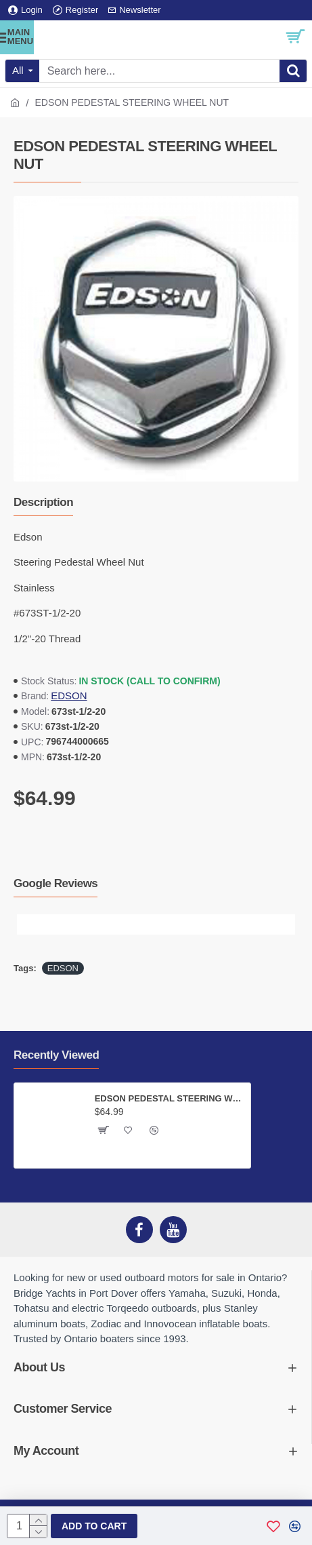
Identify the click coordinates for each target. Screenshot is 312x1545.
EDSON (69, 695)
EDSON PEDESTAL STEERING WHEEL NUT (170, 1098)
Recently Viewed (56, 1055)
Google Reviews (55, 883)
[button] (27, 924)
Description (43, 502)
